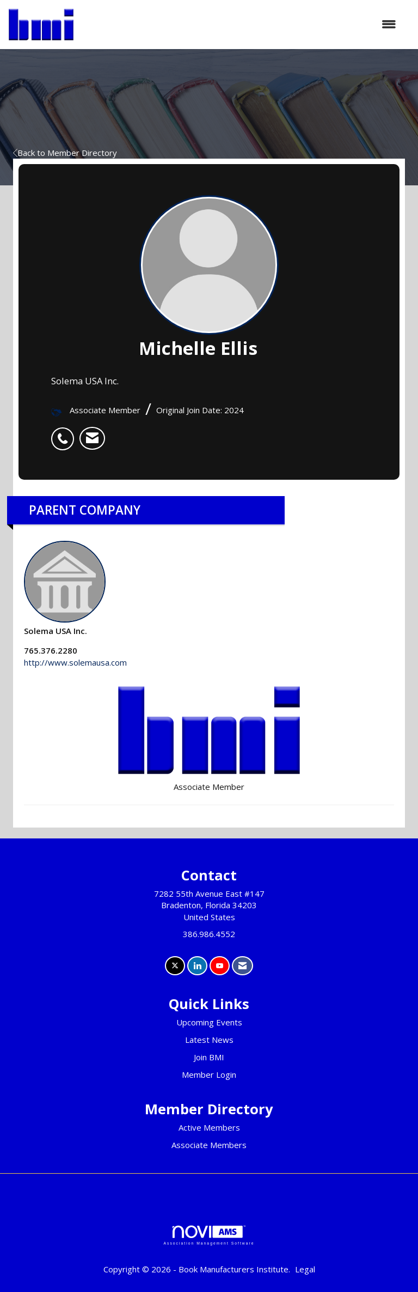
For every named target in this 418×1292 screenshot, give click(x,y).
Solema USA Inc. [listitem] (65, 588)
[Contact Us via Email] (242, 965)
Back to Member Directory (65, 152)
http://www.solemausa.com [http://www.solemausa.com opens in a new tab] (75, 662)
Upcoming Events (209, 1022)
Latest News (209, 1039)
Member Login (209, 1074)
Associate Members (209, 1144)
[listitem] (65, 433)
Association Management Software (208, 1235)
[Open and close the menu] (240, 24)
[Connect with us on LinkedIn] (197, 965)
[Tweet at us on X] (175, 965)
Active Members (209, 1127)
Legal (305, 1269)
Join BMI (209, 1057)
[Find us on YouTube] (220, 965)
